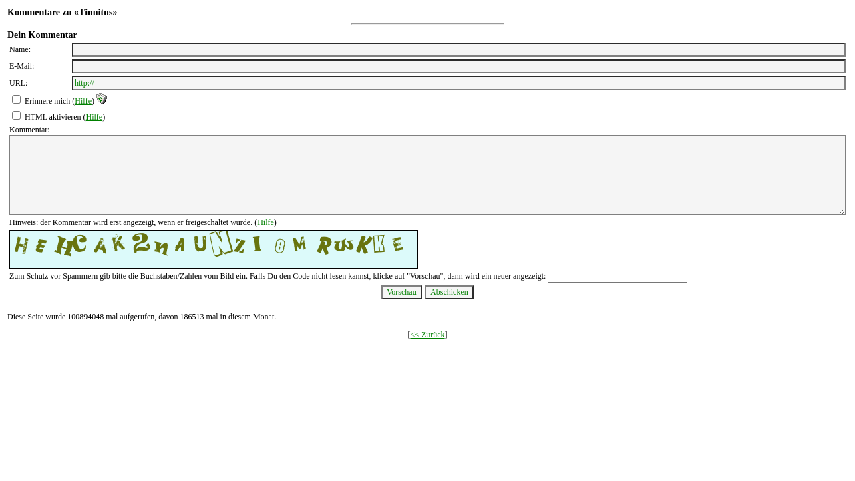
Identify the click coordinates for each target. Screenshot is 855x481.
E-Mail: (21, 66)
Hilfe (83, 101)
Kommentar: (29, 129)
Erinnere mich (47, 101)
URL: (18, 83)
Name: (20, 49)
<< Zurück (427, 334)
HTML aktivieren (53, 117)
